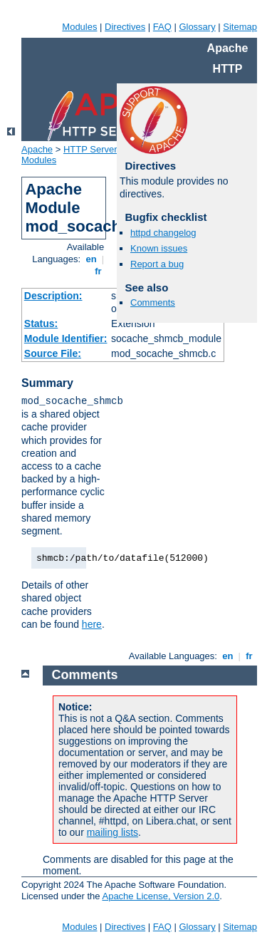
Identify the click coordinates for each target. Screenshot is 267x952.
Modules (79, 26)
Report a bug (157, 264)
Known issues (158, 248)
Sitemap (240, 26)
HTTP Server (90, 149)
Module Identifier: (66, 338)
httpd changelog (163, 232)
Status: (41, 323)
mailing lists (112, 832)
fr (99, 271)
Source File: (52, 353)
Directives (125, 26)
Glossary (197, 26)
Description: (53, 295)
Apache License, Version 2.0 (160, 896)
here (92, 624)
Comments (152, 302)
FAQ (162, 26)
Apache (37, 149)
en (91, 259)
